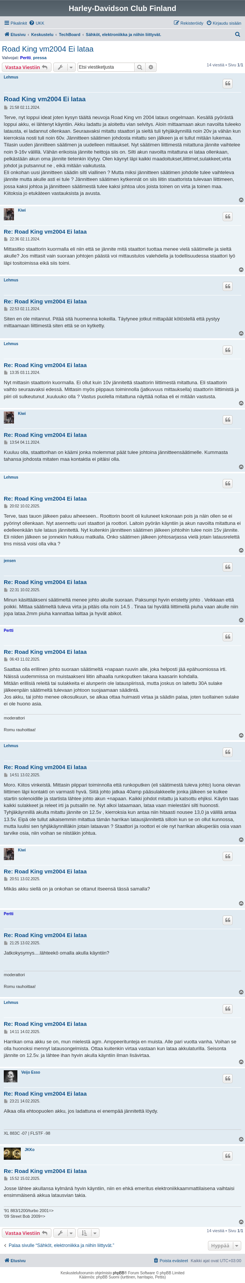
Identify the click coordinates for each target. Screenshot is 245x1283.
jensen (10, 561)
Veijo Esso (30, 1072)
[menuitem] (36, 23)
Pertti (25, 57)
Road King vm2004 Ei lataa (47, 49)
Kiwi (22, 210)
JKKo (29, 1150)
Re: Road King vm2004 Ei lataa (45, 231)
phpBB (118, 1273)
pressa (40, 57)
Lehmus (11, 77)
